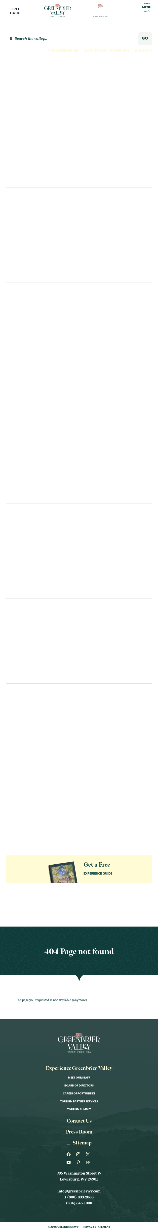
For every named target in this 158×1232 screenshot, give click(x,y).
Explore (16, 70)
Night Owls (21, 150)
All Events (16, 704)
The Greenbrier (63, 51)
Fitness (13, 360)
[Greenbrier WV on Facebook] (69, 1154)
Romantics (21, 160)
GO (145, 38)
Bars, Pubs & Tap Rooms (28, 554)
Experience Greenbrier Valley (79, 1068)
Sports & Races (20, 794)
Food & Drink (19, 744)
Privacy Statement (96, 1227)
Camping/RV (17, 275)
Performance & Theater (29, 784)
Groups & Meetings (22, 828)
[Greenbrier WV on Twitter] (88, 1154)
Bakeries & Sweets (23, 544)
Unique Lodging (22, 265)
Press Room (79, 1132)
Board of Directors (79, 1085)
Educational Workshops (31, 734)
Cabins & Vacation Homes (30, 255)
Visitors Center (21, 619)
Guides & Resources (22, 819)
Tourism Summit (79, 1109)
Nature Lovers (24, 140)
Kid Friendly (18, 754)
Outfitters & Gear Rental (31, 429)
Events (15, 675)
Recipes (13, 574)
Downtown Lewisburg (106, 51)
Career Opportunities (79, 1093)
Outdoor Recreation (27, 419)
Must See (14, 390)
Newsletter (16, 810)
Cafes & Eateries (21, 534)
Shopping (15, 459)
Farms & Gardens (22, 340)
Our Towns (17, 409)
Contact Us (17, 659)
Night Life (16, 399)
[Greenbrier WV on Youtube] (69, 1162)
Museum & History (24, 380)
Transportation (22, 629)
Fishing (13, 350)
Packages (15, 639)
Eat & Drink (22, 495)
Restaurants (18, 524)
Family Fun (20, 110)
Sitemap (79, 1143)
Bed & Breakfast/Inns (26, 245)
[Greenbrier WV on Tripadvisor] (88, 1162)
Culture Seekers (26, 100)
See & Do (18, 290)
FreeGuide (15, 11)
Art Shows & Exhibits (26, 724)
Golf (11, 370)
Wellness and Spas (24, 469)
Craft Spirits (19, 320)
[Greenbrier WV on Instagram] (79, 1154)
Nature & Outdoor (25, 774)
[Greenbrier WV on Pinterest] (79, 1162)
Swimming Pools (22, 479)
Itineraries (21, 180)
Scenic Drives (19, 449)
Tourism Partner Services (79, 1101)
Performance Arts (24, 439)
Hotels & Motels (22, 235)
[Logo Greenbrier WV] (57, 10)
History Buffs (23, 130)
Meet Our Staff (79, 1077)
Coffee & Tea (18, 564)
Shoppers (19, 170)
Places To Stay (25, 195)
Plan (12, 590)
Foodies (18, 120)
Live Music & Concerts (28, 764)
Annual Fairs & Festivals (30, 714)
